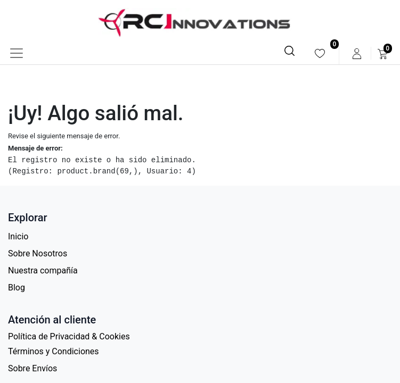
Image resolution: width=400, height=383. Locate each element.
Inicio (18, 236)
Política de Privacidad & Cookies (69, 336)
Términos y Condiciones (53, 351)
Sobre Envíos (32, 368)
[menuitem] (320, 53)
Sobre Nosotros (37, 253)
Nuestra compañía (43, 270)
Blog (16, 287)
